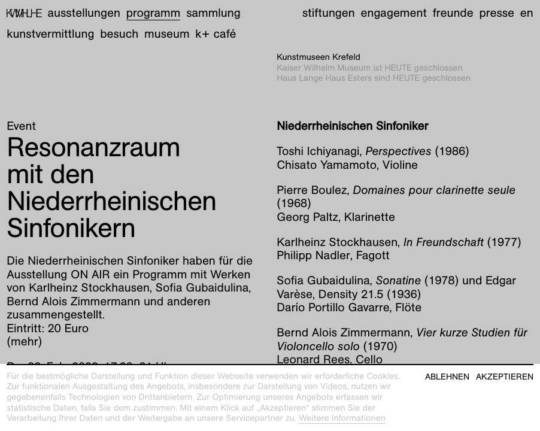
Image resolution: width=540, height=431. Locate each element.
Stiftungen (328, 13)
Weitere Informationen (342, 418)
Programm (153, 13)
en (526, 13)
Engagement (393, 13)
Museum (167, 34)
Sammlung (213, 13)
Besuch (119, 34)
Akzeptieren (504, 377)
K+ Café (215, 34)
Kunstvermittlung (50, 34)
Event (21, 126)
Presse (496, 13)
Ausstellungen (84, 13)
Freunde (453, 13)
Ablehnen (447, 377)
